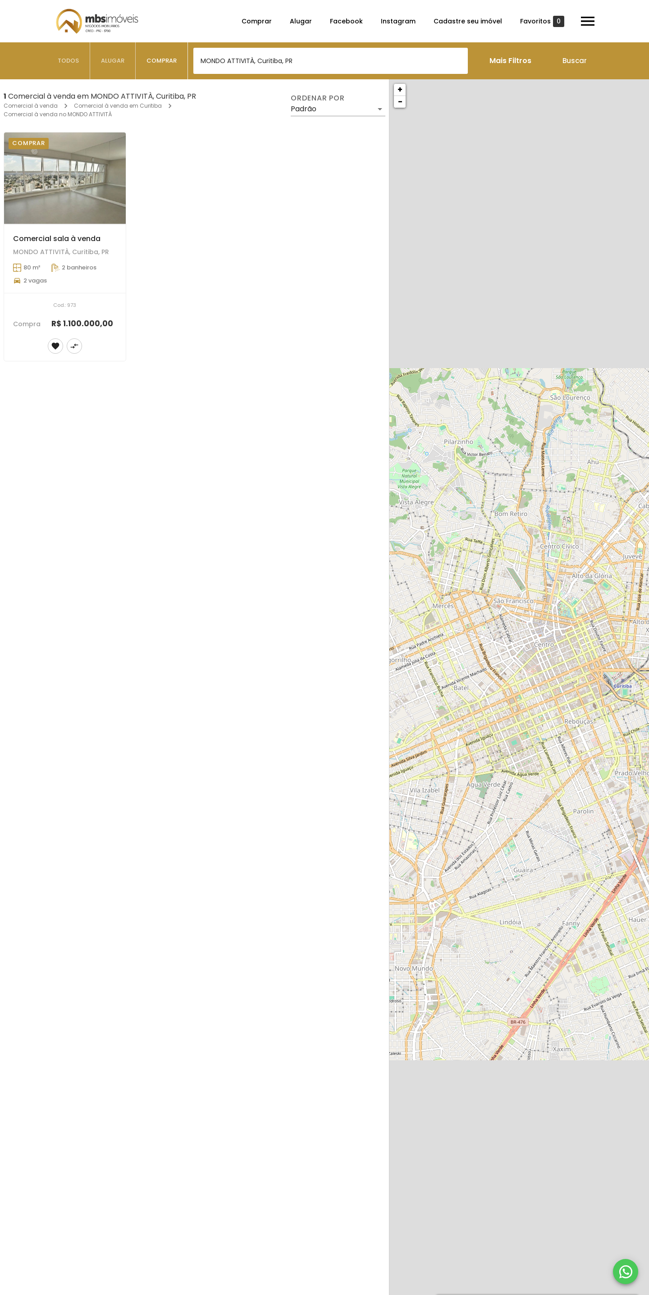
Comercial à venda (31, 105)
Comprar (257, 21)
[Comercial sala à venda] (65, 178)
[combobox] (330, 61)
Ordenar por (318, 98)
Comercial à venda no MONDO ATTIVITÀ (58, 114)
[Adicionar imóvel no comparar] (74, 346)
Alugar (301, 21)
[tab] (68, 60)
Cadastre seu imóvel (468, 21)
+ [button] (400, 89)
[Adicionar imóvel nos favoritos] (55, 346)
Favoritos (542, 21)
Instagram (398, 21)
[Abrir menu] (587, 21)
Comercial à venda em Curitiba (118, 105)
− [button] (400, 101)
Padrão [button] (303, 109)
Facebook (346, 21)
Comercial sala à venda (57, 238)
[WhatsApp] (625, 1271)
